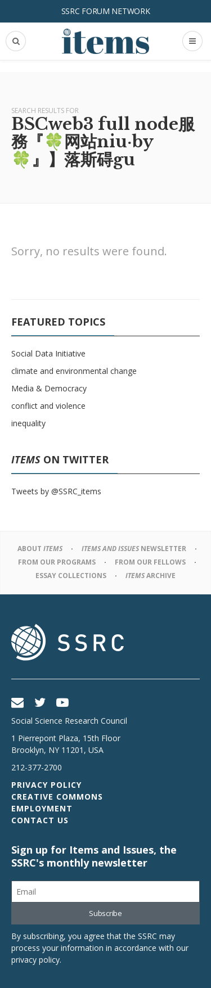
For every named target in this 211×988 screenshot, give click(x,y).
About (39, 548)
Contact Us (40, 820)
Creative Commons (57, 796)
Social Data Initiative (48, 353)
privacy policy (35, 959)
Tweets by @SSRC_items (56, 491)
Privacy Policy (46, 784)
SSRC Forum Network (105, 11)
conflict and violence (48, 405)
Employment (42, 808)
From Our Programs (57, 562)
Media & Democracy (49, 388)
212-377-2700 (36, 767)
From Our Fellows (150, 562)
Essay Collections (70, 575)
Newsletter (134, 548)
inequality (28, 423)
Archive (150, 575)
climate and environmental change (74, 371)
